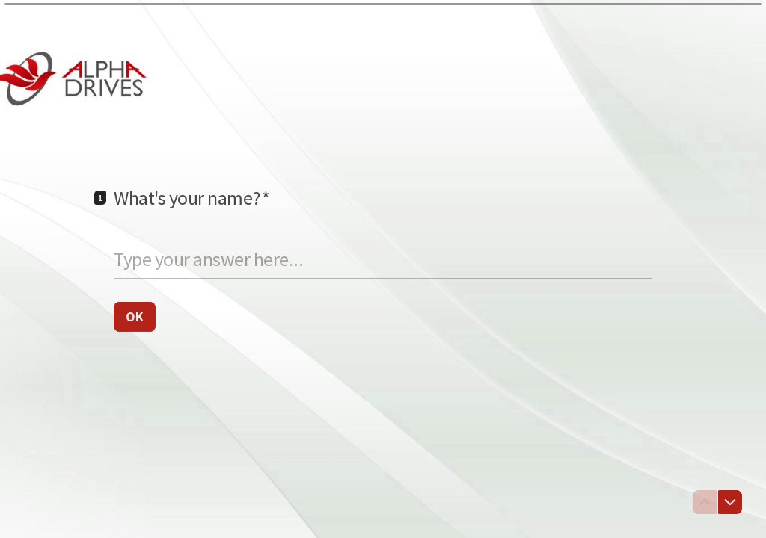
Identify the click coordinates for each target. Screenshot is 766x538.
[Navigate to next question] (730, 502)
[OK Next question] (135, 316)
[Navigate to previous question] (705, 502)
